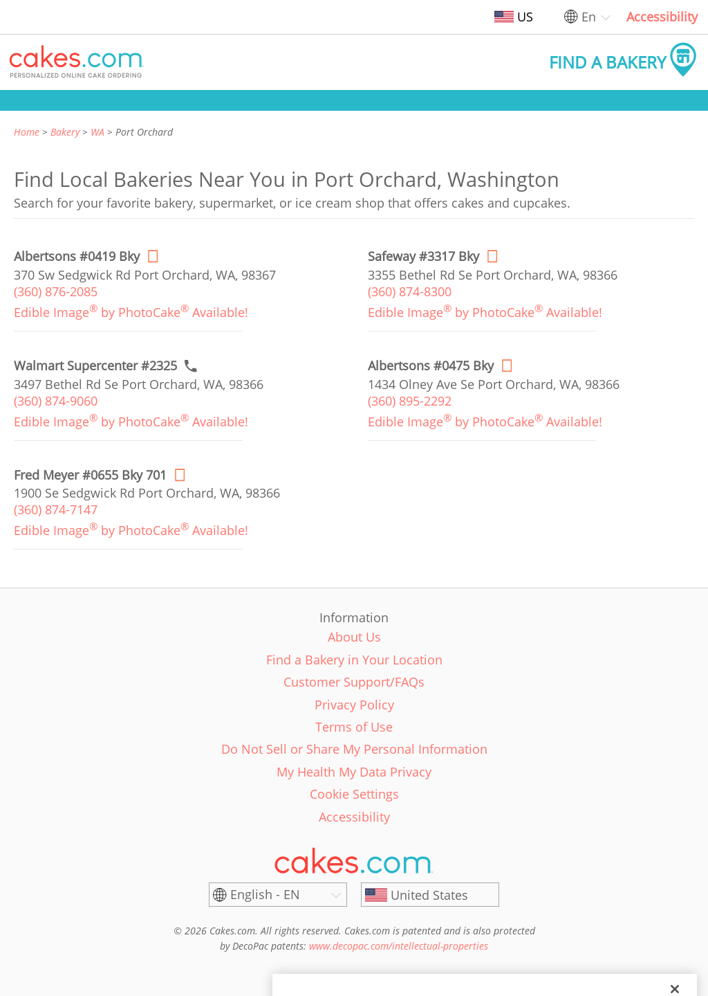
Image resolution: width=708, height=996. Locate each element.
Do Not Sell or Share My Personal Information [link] (354, 749)
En (588, 16)
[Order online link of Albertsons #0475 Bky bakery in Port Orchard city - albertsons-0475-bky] (431, 366)
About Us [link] (354, 636)
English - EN (265, 894)
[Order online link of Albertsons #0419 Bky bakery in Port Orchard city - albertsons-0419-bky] (77, 256)
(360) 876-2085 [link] (55, 291)
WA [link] (97, 131)
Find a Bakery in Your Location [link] (354, 659)
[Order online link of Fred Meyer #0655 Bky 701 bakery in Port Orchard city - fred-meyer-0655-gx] (90, 475)
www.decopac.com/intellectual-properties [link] (398, 945)
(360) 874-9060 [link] (55, 400)
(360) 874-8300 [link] (409, 291)
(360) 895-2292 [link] (409, 400)
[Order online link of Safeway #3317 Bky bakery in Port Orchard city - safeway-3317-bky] (423, 256)
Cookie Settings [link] (354, 794)
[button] (77, 62)
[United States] (430, 895)
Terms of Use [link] (354, 726)
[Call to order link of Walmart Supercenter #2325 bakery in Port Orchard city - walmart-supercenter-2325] (95, 366)
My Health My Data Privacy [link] (354, 771)
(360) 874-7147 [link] (55, 509)
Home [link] (26, 131)
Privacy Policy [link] (354, 704)
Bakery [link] (65, 131)
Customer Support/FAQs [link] (354, 681)
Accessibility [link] (662, 16)
